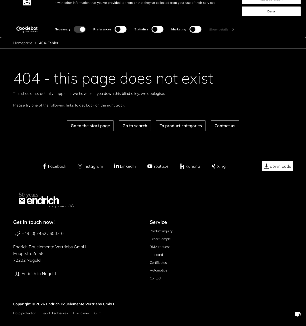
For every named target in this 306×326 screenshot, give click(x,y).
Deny (271, 34)
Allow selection (271, 22)
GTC (97, 313)
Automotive (158, 270)
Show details (219, 52)
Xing (218, 166)
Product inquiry (161, 231)
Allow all (271, 10)
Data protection (25, 313)
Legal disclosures (55, 313)
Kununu (190, 166)
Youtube (158, 166)
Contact (155, 278)
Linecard (156, 254)
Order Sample (160, 239)
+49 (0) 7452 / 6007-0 (39, 233)
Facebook (54, 166)
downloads (277, 166)
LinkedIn (125, 166)
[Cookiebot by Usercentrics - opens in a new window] (27, 52)
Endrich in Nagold (35, 273)
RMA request (160, 247)
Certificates (158, 262)
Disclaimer (81, 313)
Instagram (90, 166)
